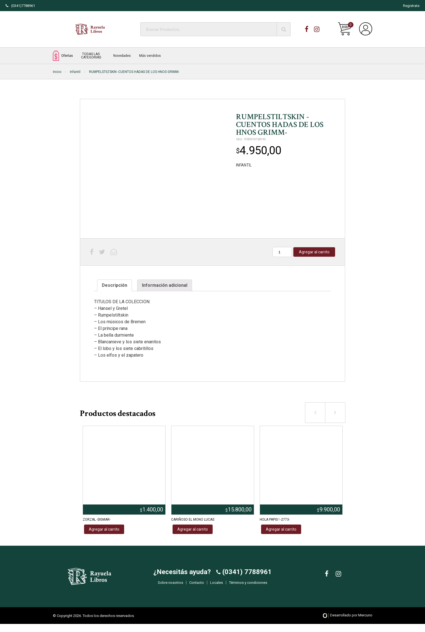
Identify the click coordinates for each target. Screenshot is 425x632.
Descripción (114, 285)
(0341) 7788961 (246, 576)
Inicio (57, 72)
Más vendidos (150, 56)
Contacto (196, 587)
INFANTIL (244, 165)
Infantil (75, 72)
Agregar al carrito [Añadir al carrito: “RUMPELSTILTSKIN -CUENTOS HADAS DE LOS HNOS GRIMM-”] (314, 252)
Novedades (122, 56)
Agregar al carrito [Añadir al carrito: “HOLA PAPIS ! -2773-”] (281, 529)
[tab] (114, 285)
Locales (216, 587)
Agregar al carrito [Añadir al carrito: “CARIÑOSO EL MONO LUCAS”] (192, 529)
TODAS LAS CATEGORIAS (91, 55)
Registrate (411, 6)
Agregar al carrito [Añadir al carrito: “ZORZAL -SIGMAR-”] (104, 529)
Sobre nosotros (170, 587)
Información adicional (164, 285)
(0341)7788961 (20, 6)
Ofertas (63, 55)
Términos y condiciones (248, 587)
